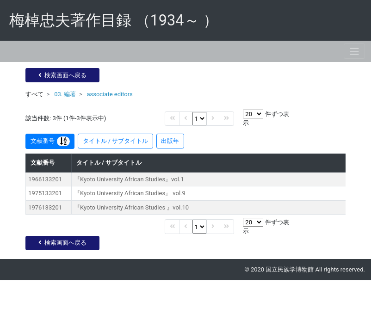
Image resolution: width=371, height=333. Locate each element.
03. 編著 (65, 94)
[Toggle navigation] (354, 51)
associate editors (109, 94)
